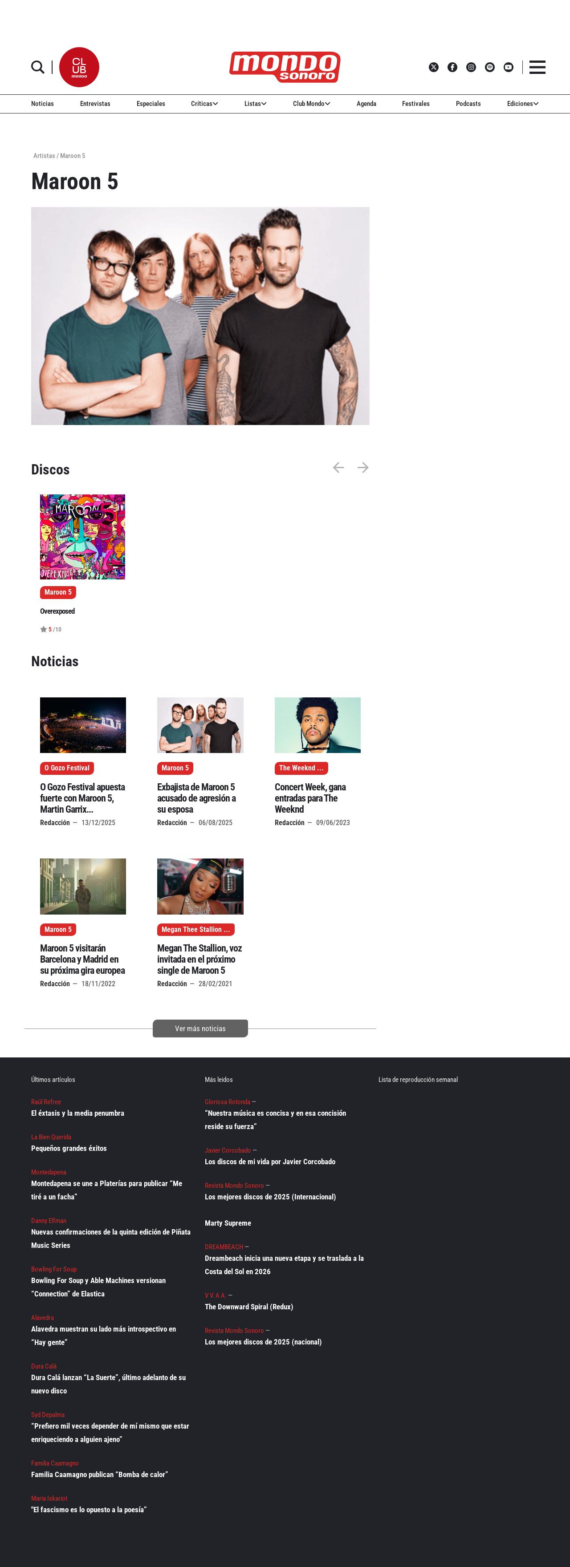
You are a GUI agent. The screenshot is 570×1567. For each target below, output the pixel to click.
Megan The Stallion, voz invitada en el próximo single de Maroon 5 (199, 959)
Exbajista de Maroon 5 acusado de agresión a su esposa (196, 798)
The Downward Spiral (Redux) (249, 1306)
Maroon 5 (175, 768)
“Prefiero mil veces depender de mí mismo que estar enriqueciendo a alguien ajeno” (110, 1432)
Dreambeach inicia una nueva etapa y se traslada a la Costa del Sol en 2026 (284, 1265)
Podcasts (468, 104)
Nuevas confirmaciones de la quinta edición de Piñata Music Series (111, 1238)
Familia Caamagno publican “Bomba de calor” (99, 1474)
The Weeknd (297, 768)
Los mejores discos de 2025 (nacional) (263, 1341)
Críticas (204, 104)
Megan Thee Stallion (192, 930)
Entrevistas (95, 104)
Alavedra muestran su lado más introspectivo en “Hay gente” (103, 1335)
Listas (255, 104)
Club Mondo (311, 104)
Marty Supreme (228, 1223)
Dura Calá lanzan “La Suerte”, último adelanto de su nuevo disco (108, 1384)
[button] (79, 67)
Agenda (366, 104)
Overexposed (57, 611)
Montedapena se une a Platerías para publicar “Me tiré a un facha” (106, 1190)
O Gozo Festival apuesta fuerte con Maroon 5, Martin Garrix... (82, 798)
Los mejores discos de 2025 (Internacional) (270, 1196)
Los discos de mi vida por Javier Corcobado (270, 1161)
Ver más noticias (200, 1028)
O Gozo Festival (67, 768)
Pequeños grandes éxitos (69, 1148)
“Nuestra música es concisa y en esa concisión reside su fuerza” (275, 1120)
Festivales (416, 104)
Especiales (151, 104)
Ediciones (523, 104)
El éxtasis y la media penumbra (77, 1113)
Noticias (42, 104)
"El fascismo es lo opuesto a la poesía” (89, 1509)
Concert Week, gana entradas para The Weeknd (310, 798)
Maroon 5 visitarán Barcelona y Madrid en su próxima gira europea (82, 959)
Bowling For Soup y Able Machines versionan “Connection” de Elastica (98, 1287)
